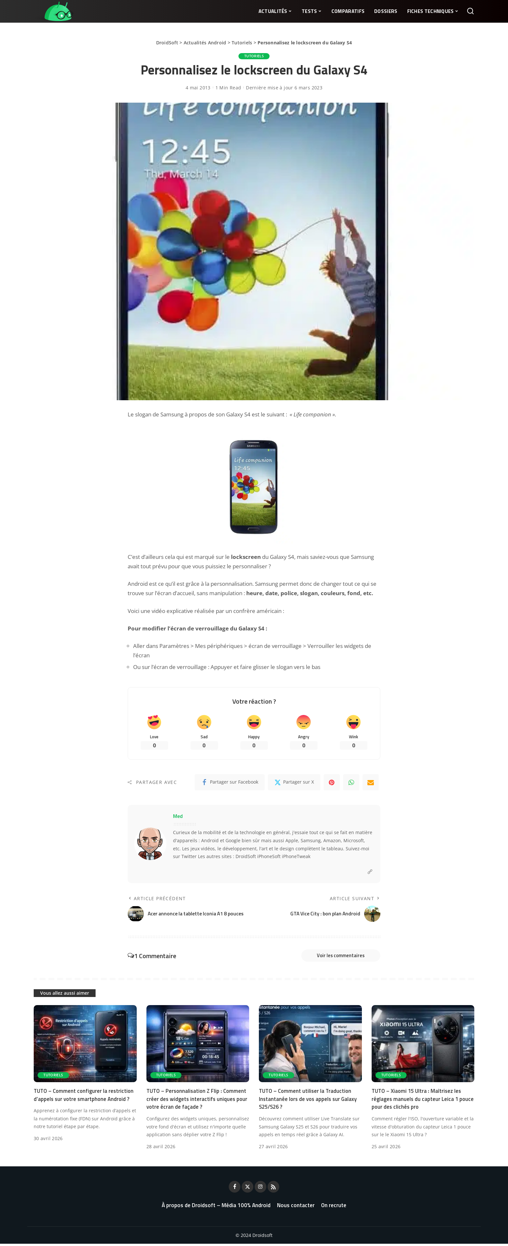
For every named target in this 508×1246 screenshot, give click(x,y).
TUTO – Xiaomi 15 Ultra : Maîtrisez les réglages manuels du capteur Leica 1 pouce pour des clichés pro (418, 1101)
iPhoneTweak (296, 857)
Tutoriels (242, 43)
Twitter (189, 857)
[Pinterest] (332, 783)
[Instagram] (260, 1189)
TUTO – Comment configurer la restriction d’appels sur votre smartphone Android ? (85, 1097)
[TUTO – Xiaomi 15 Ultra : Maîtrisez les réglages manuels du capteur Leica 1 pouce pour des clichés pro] (423, 1045)
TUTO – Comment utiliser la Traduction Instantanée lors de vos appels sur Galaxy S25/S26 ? (309, 1101)
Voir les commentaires (337, 956)
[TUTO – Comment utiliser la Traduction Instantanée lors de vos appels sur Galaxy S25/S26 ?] (310, 1045)
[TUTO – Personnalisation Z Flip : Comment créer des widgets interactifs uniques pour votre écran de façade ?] (197, 1045)
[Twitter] (294, 783)
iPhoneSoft (269, 857)
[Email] (371, 783)
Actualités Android (205, 43)
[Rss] (273, 1189)
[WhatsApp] (351, 783)
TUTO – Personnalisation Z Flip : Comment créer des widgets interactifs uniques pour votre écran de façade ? (193, 1101)
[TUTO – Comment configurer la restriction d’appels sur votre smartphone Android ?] (85, 1045)
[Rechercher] (470, 11)
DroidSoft (167, 43)
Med (178, 817)
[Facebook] (230, 783)
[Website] (370, 872)
